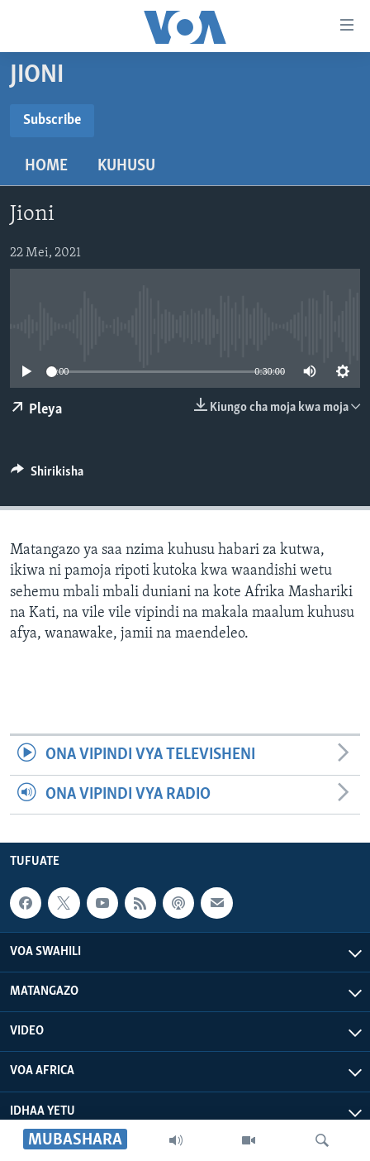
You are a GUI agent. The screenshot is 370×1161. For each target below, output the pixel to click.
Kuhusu (126, 166)
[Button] (47, 475)
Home (46, 166)
